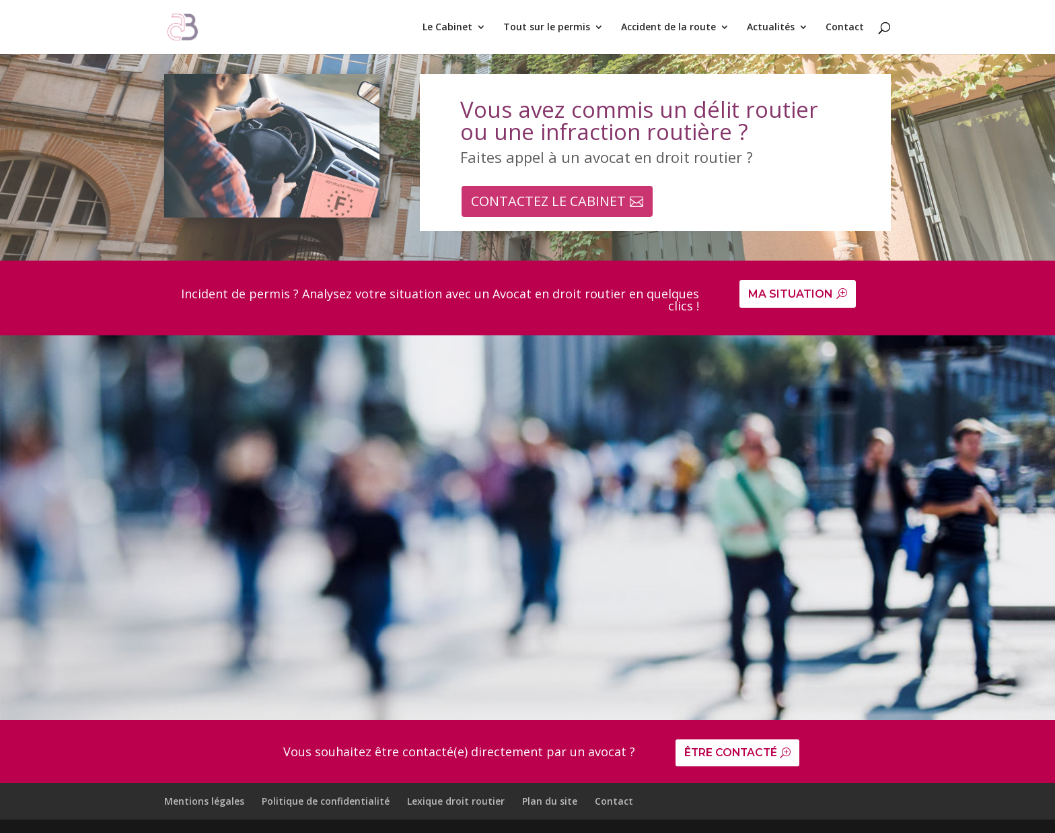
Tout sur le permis (546, 27)
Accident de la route (668, 27)
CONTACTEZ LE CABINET (548, 201)
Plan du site (549, 801)
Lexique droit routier (456, 801)
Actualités (771, 27)
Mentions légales (204, 801)
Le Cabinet (447, 27)
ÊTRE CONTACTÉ (732, 753)
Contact (845, 27)
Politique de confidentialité (326, 801)
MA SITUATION (790, 294)
